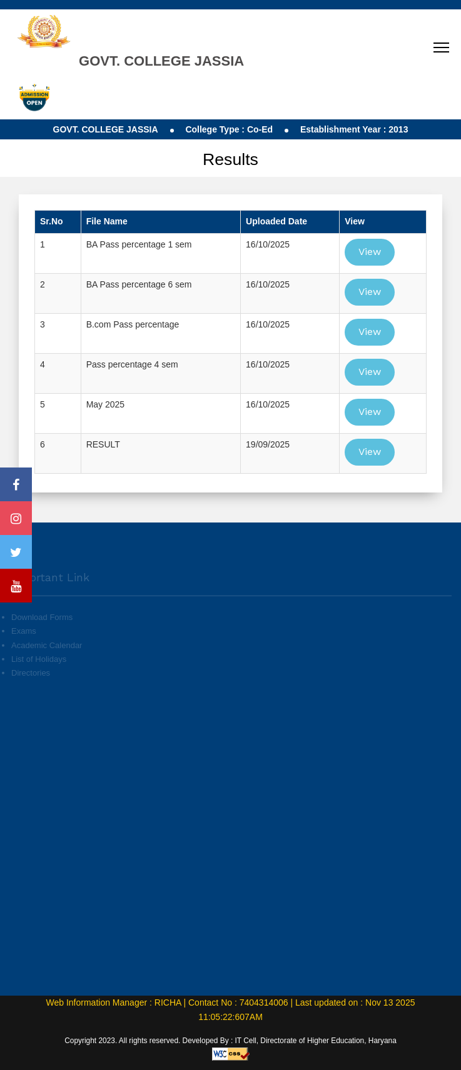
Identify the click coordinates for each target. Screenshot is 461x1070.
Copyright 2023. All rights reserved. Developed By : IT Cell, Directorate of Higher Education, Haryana (230, 1040)
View (369, 252)
